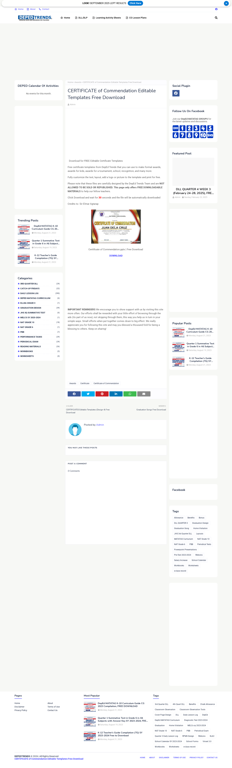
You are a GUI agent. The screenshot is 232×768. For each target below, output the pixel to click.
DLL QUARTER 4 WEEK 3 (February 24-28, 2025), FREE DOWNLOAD (193, 191)
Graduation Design (40, 308)
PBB (40, 332)
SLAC (212, 736)
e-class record (180, 571)
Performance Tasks (40, 337)
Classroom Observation (165, 709)
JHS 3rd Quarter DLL (183, 534)
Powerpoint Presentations (185, 550)
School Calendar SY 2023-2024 (168, 741)
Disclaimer (19, 707)
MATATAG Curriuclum (183, 539)
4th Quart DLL (179, 704)
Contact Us (53, 710)
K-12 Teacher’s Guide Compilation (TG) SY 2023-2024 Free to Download (45, 257)
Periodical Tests (204, 544)
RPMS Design (188, 736)
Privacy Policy (21, 710)
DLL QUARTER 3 (181, 523)
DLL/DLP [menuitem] (81, 17)
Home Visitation (200, 528)
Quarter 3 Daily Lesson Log (166, 736)
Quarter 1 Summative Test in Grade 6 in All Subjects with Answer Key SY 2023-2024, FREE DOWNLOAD (45, 242)
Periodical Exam (40, 341)
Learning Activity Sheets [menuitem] (106, 17)
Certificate (84, 383)
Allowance (178, 518)
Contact (44, 9)
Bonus (201, 518)
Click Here (135, 3)
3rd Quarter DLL (40, 283)
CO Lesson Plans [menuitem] (136, 17)
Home (19, 9)
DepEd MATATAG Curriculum (40, 298)
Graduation (160, 725)
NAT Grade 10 (40, 322)
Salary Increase (180, 560)
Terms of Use (54, 707)
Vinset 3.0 (207, 741)
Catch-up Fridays (40, 288)
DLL (177, 715)
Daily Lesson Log (40, 293)
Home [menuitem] (65, 17)
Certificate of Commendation (106, 383)
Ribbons (199, 555)
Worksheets (40, 356)
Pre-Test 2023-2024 (182, 555)
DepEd (205, 715)
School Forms (192, 741)
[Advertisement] (111, 51)
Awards (78, 82)
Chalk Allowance (207, 704)
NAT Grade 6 (40, 327)
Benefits (191, 518)
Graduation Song (181, 528)
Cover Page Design (163, 715)
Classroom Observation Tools (192, 709)
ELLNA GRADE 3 (40, 303)
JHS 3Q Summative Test (40, 312)
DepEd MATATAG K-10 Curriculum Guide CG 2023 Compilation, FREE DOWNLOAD (46, 227)
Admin (73, 104)
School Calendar (199, 560)
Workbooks (40, 351)
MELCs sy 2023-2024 (40, 317)
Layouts (199, 534)
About (31, 9)
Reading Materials (40, 346)
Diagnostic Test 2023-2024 (196, 720)
